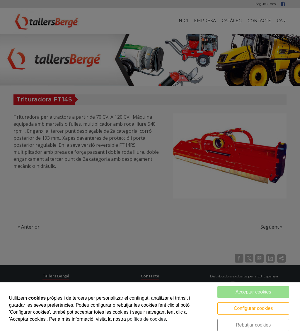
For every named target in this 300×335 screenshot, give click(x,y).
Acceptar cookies (253, 291)
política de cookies (146, 319)
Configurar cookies (253, 308)
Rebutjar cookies (253, 324)
